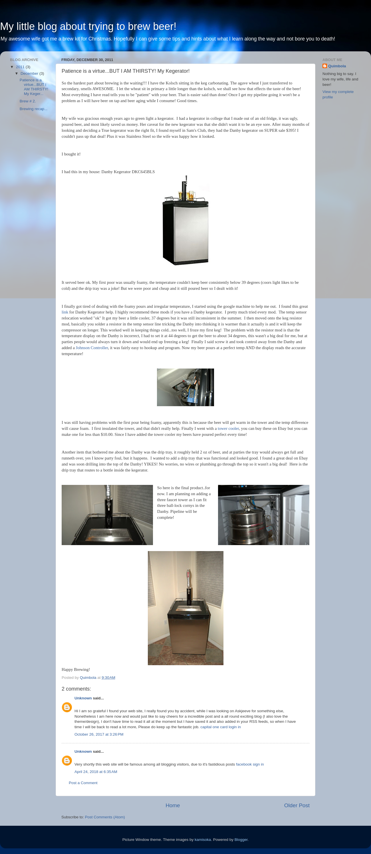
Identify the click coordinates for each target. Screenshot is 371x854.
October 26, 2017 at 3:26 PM (98, 734)
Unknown (83, 698)
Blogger (241, 839)
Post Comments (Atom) (105, 817)
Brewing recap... (34, 109)
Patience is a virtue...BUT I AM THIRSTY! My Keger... (34, 87)
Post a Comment (83, 783)
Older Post (297, 805)
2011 (21, 67)
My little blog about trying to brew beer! (88, 26)
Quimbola (337, 66)
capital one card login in (220, 727)
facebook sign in (250, 764)
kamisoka (203, 839)
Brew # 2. (28, 101)
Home (173, 805)
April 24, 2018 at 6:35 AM (95, 772)
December (30, 73)
